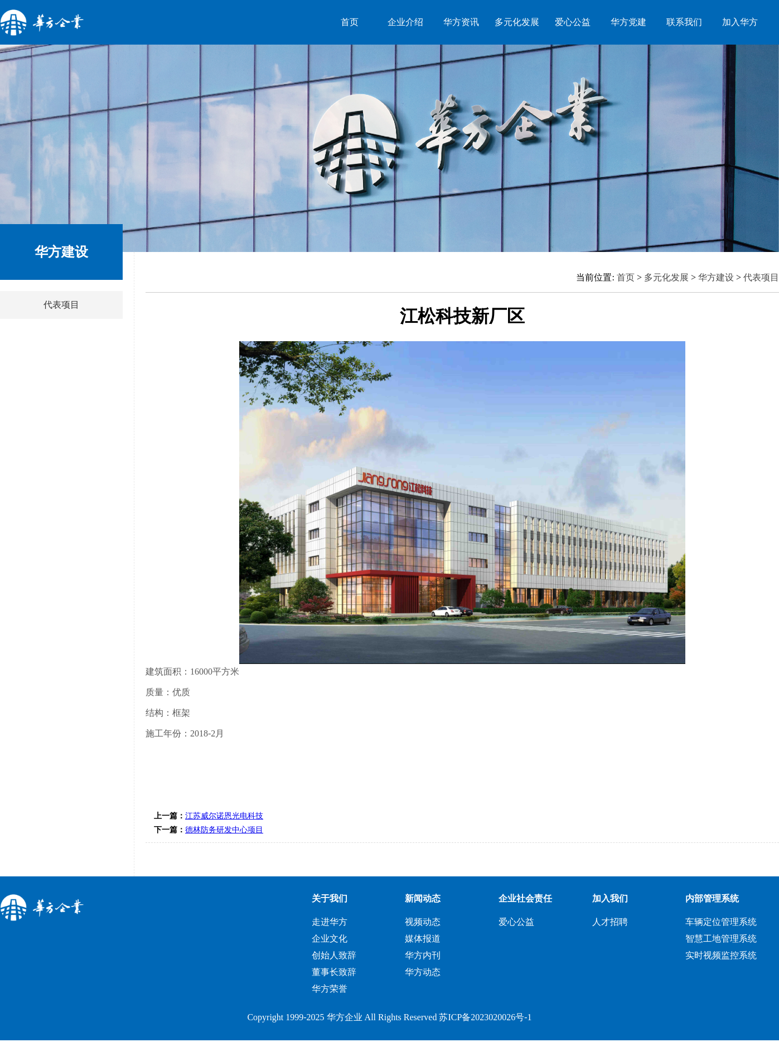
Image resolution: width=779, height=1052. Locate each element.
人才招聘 (610, 922)
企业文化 (329, 938)
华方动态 (423, 972)
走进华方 (329, 922)
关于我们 (329, 898)
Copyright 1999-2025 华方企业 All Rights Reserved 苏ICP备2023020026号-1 (389, 1017)
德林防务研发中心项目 (224, 830)
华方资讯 (461, 22)
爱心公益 (573, 22)
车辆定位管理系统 (721, 922)
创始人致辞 (334, 955)
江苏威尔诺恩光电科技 (224, 816)
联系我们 (684, 22)
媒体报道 (423, 938)
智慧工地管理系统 (721, 938)
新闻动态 (423, 898)
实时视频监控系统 (721, 955)
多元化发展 (517, 22)
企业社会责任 (525, 898)
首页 (350, 22)
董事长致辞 (334, 972)
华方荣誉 (329, 988)
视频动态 (423, 922)
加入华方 (740, 22)
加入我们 (610, 898)
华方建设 (716, 277)
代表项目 (61, 304)
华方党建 (628, 22)
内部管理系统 (712, 898)
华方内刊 (423, 955)
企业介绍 (405, 22)
